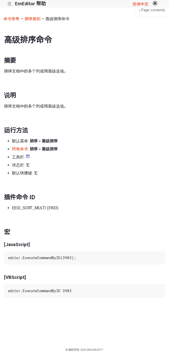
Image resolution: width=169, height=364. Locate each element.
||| (9, 4)
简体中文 (141, 4)
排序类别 (32, 19)
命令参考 (11, 19)
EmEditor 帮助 (30, 4)
